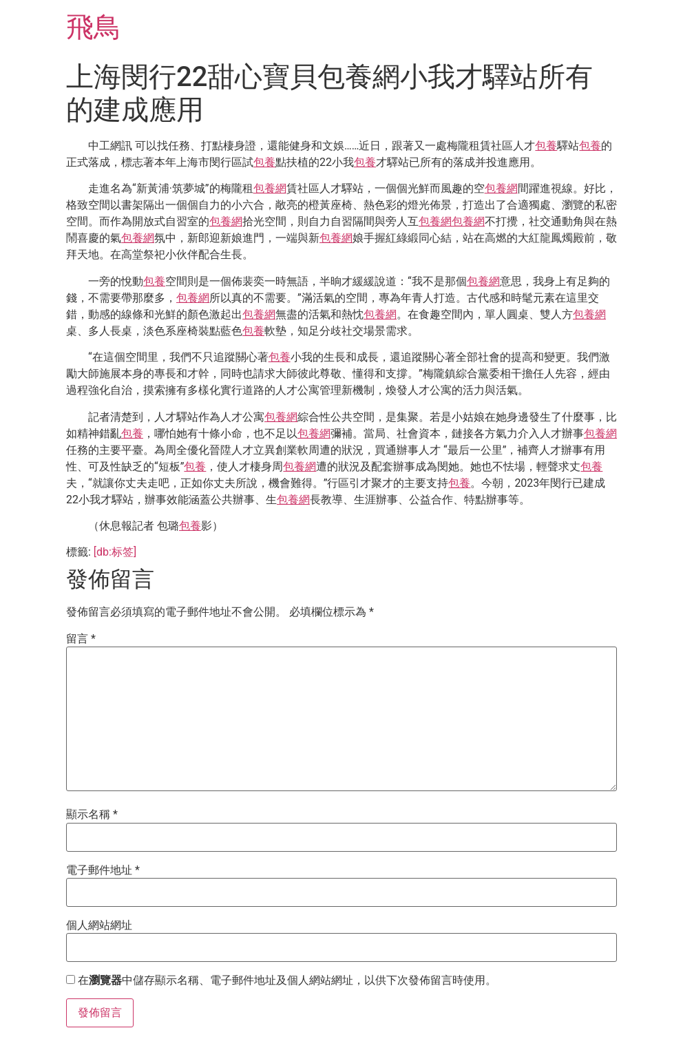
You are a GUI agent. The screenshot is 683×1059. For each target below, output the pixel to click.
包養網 (269, 188)
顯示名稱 (92, 814)
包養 (546, 145)
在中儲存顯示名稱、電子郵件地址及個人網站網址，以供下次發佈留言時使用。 (287, 980)
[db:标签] (115, 551)
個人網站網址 (99, 925)
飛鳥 (93, 27)
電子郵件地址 (103, 870)
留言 (81, 638)
